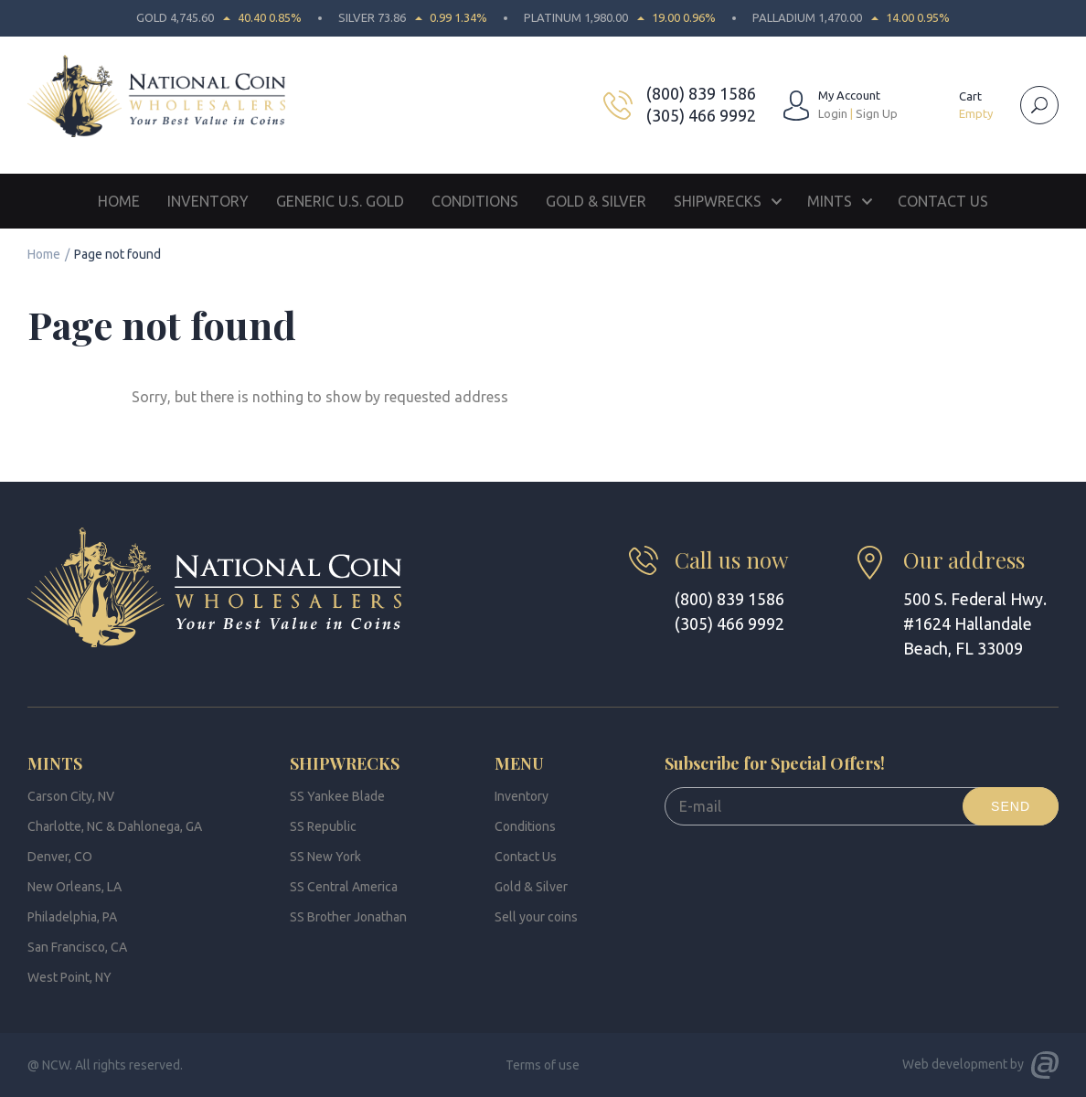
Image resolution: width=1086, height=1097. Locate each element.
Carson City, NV (70, 796)
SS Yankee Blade (337, 796)
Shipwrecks (717, 201)
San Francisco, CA (77, 947)
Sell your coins (536, 917)
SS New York (325, 856)
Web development (954, 1064)
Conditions (474, 201)
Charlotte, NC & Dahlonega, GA (114, 826)
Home (119, 201)
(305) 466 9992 (701, 115)
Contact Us (943, 201)
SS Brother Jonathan (348, 917)
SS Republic (323, 826)
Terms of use (543, 1065)
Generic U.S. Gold (340, 201)
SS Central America (344, 886)
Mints (829, 201)
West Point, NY (69, 977)
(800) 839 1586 (701, 93)
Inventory (208, 201)
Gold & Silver (596, 201)
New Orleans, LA (74, 886)
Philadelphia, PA (72, 917)
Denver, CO (59, 856)
